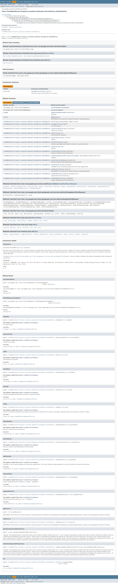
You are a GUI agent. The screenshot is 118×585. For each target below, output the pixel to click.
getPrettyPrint (82, 186)
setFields (54, 142)
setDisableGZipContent (21, 188)
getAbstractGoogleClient (19, 186)
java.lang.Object (6, 14)
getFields (57, 186)
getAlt (41, 186)
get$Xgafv (6, 186)
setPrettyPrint (56, 160)
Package (9, 1)
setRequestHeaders (35, 188)
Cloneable (5, 27)
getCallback (48, 186)
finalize (6, 227)
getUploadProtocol (104, 186)
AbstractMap (49, 53)
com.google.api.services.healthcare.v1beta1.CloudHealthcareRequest (34, 21)
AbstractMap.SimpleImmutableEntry (35, 56)
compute (5, 234)
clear (5, 220)
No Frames (26, 4)
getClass (13, 227)
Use (18, 1)
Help (36, 1)
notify (19, 227)
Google (14, 583)
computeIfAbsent (14, 234)
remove (65, 234)
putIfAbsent (58, 234)
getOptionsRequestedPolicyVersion (62, 112)
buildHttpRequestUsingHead (60, 107)
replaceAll (84, 234)
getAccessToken (33, 186)
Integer (5, 112)
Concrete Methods (33, 102)
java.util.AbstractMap (10, 16)
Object (23, 16)
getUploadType (7, 188)
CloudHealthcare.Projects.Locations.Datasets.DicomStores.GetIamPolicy (26, 121)
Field (12, 6)
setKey (53, 146)
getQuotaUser (92, 186)
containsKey (12, 220)
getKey (63, 186)
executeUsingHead (56, 110)
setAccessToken (56, 128)
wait (31, 227)
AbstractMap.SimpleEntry (11, 56)
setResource (55, 169)
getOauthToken (71, 186)
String (19, 16)
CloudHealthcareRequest (14, 38)
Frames (20, 4)
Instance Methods (19, 102)
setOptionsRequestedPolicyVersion (62, 155)
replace (71, 234)
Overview (3, 1)
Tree (21, 1)
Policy (56, 21)
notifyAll (26, 227)
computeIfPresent (26, 234)
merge (51, 234)
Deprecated (27, 1)
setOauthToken (55, 151)
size (40, 220)
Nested (8, 6)
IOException (51, 284)
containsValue (21, 220)
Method (22, 6)
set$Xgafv (54, 124)
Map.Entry (6, 63)
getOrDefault (44, 234)
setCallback (55, 137)
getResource (55, 117)
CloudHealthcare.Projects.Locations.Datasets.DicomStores (21, 31)
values (45, 220)
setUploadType (55, 178)
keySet (36, 220)
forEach (36, 234)
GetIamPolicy (35, 91)
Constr (17, 6)
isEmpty (29, 220)
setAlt (53, 133)
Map (10, 27)
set (52, 121)
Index (32, 1)
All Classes (35, 4)
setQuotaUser (55, 164)
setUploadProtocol (57, 173)
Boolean (64, 160)
